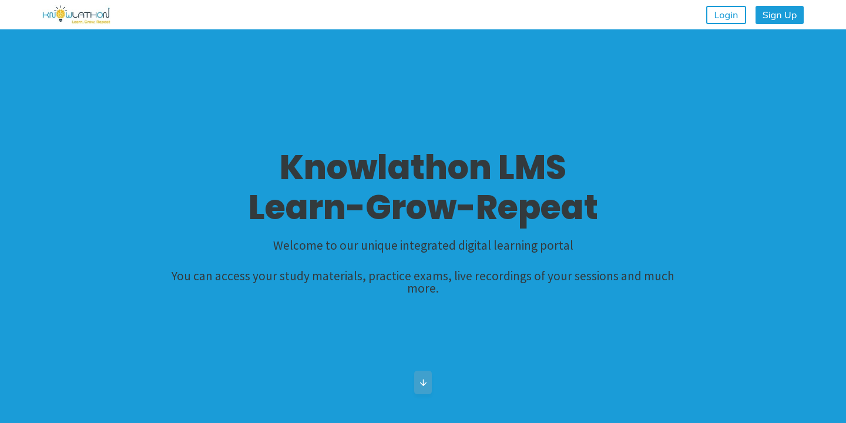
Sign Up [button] (780, 15)
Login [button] (726, 15)
